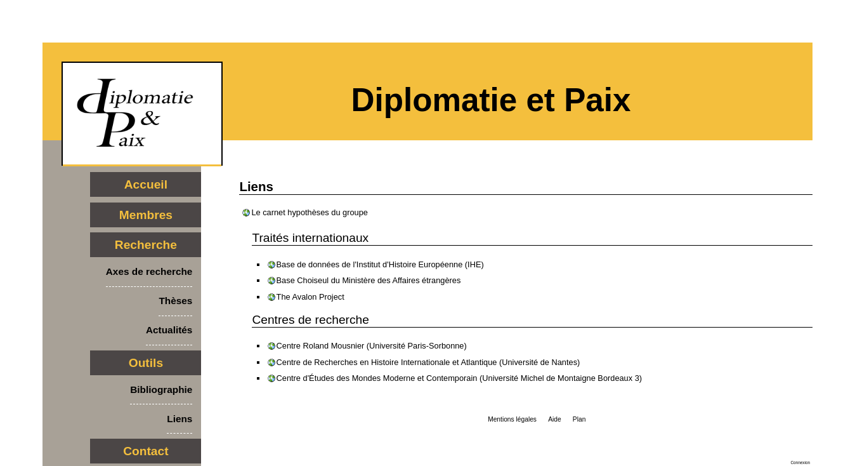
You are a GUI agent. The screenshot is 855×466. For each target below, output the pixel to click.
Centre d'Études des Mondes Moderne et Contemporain (377, 378)
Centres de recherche (310, 319)
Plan (579, 419)
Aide (554, 419)
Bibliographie (161, 389)
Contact (145, 451)
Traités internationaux (310, 237)
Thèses (175, 300)
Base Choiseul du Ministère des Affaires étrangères (369, 280)
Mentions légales (512, 419)
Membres (146, 215)
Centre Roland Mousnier (321, 345)
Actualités (169, 329)
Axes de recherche (149, 271)
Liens (179, 418)
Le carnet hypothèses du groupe (309, 212)
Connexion (800, 462)
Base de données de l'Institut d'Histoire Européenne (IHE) (380, 264)
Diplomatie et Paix (491, 100)
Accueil (145, 184)
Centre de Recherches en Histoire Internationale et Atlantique (387, 362)
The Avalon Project (310, 297)
